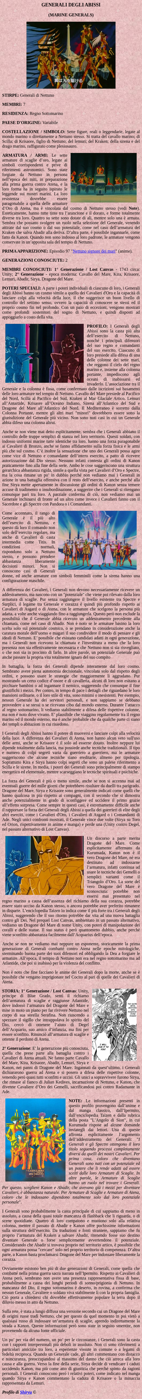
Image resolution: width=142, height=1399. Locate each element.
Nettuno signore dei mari (94, 251)
